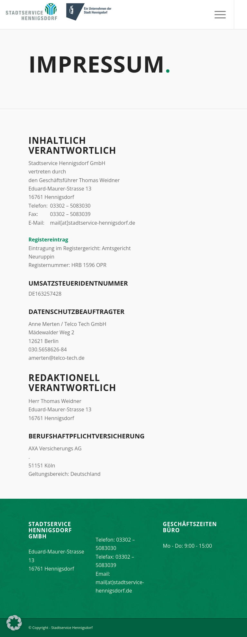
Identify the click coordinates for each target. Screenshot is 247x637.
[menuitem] (217, 14)
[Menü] (217, 14)
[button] (14, 623)
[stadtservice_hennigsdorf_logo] (59, 14)
